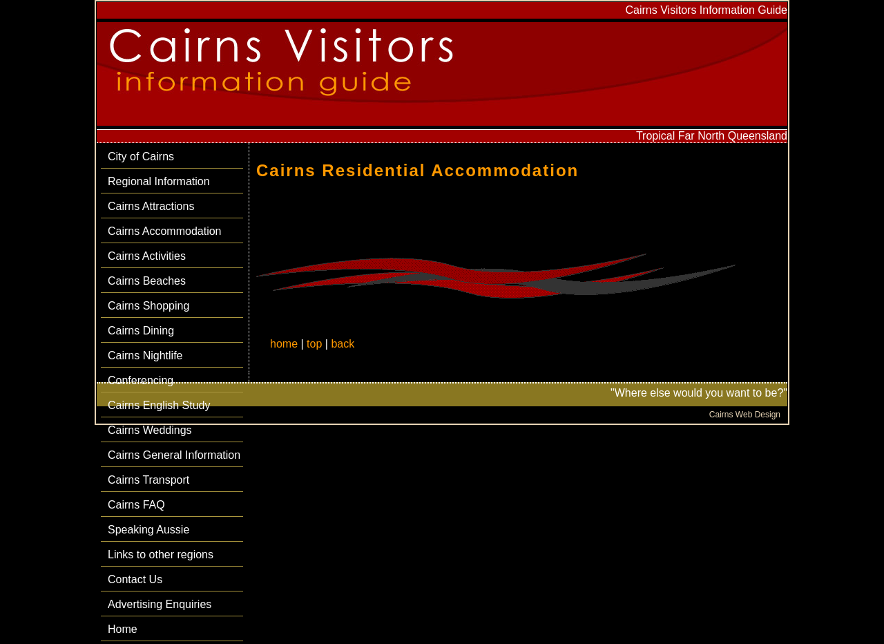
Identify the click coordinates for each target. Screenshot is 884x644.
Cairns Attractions (151, 206)
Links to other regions (160, 554)
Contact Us (135, 579)
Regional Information (159, 181)
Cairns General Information (174, 455)
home (284, 344)
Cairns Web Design (744, 414)
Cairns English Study (159, 405)
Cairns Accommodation (165, 231)
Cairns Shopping (148, 306)
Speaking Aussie (148, 530)
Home (122, 629)
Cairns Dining (141, 331)
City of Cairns (141, 156)
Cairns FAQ (136, 505)
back (342, 344)
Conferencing (140, 380)
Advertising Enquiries (159, 604)
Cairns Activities (147, 256)
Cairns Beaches (147, 281)
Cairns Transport (148, 480)
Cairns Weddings (150, 430)
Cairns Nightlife (145, 355)
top (314, 344)
